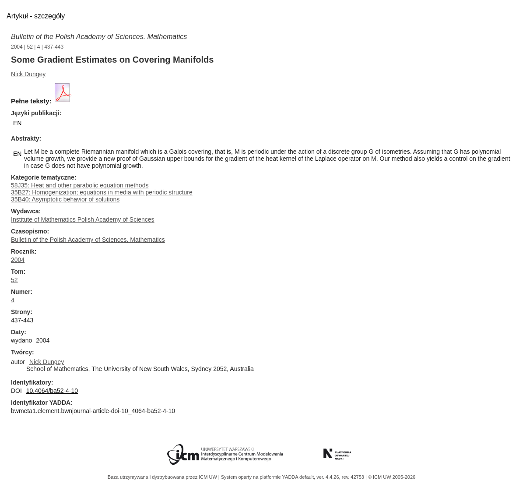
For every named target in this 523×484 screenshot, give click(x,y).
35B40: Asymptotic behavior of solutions (65, 199)
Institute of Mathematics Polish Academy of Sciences (82, 219)
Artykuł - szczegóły (36, 16)
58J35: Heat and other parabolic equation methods (79, 185)
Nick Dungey (28, 74)
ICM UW (208, 477)
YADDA (291, 477)
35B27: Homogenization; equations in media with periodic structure (102, 192)
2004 (17, 47)
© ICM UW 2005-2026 (391, 477)
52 (30, 47)
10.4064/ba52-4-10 (52, 390)
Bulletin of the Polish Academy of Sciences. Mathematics (99, 36)
